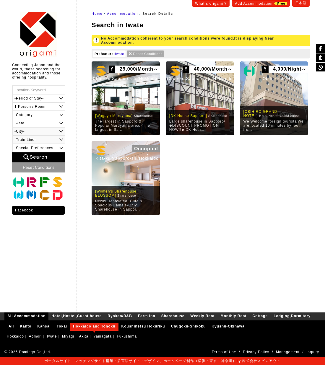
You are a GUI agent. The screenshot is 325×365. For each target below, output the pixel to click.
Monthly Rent (31, 195)
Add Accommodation (261, 3)
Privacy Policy (256, 352)
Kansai (44, 326)
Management (288, 352)
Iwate (119, 54)
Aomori (35, 336)
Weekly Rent (18, 195)
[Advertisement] (201, 262)
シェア (320, 48)
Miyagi (68, 336)
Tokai (62, 326)
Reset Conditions (147, 54)
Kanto (25, 326)
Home (97, 13)
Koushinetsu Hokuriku (143, 326)
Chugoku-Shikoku (188, 326)
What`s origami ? (211, 3)
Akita (83, 336)
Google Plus (320, 67)
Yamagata (102, 336)
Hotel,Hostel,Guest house (18, 182)
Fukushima (127, 336)
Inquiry (312, 352)
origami (38, 34)
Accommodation (122, 13)
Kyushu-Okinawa (228, 326)
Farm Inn (44, 182)
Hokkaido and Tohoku (94, 326)
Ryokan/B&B (31, 182)
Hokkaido (15, 336)
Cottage (44, 195)
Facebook (24, 210)
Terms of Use (224, 352)
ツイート (320, 58)
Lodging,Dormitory (57, 195)
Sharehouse (57, 182)
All (11, 326)
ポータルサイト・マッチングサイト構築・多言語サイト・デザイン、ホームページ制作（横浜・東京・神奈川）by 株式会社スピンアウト (162, 361)
